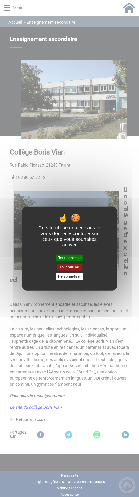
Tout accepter (69, 258)
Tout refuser (69, 267)
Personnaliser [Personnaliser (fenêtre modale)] (69, 276)
